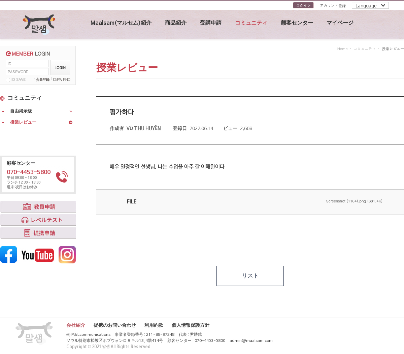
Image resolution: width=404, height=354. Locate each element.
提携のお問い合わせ (115, 325)
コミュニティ (251, 23)
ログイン (303, 5)
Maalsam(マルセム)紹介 (121, 23)
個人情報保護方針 (190, 325)
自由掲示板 (21, 111)
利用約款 (153, 325)
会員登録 (42, 79)
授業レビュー (23, 122)
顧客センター (297, 23)
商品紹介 (176, 23)
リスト (250, 276)
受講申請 (211, 23)
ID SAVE (18, 79)
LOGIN (60, 67)
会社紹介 (75, 325)
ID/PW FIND (61, 79)
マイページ (340, 23)
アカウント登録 (333, 5)
